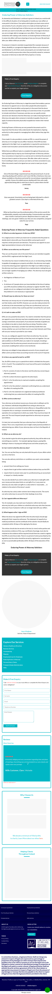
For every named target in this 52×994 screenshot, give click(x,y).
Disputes (6, 654)
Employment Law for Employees (13, 657)
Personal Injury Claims (10, 662)
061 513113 (19, 83)
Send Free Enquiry (10, 725)
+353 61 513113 (20, 985)
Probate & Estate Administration (13, 665)
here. (41, 838)
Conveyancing (7, 651)
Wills (5, 667)
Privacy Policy (4, 938)
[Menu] (27, 4)
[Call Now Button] (47, 990)
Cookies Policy (5, 941)
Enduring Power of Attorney (11, 659)
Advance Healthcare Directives (12, 646)
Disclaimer (4, 943)
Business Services (8, 649)
